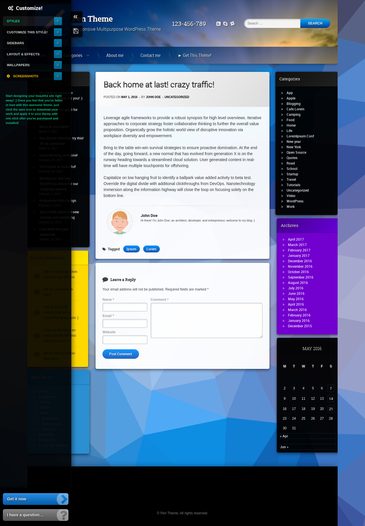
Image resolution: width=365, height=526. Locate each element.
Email (108, 316)
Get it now (17, 499)
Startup (295, 174)
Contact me (151, 55)
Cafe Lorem (298, 109)
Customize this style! (27, 32)
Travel (294, 179)
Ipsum (131, 249)
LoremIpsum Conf (303, 136)
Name (108, 300)
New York (296, 147)
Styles (13, 21)
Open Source (299, 152)
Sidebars (15, 43)
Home (294, 125)
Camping (296, 114)
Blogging (296, 103)
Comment (160, 300)
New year (296, 141)
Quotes (294, 157)
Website (108, 332)
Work (293, 206)
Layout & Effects (23, 54)
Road (293, 163)
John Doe (153, 97)
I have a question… (25, 515)
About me (114, 55)
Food (293, 119)
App (292, 92)
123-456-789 (191, 24)
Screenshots (25, 76)
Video (293, 195)
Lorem (151, 249)
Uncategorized (177, 97)
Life (292, 130)
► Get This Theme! (195, 55)
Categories (73, 55)
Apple (293, 98)
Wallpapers (18, 65)
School (294, 168)
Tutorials (296, 184)
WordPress (297, 201)
